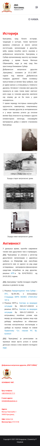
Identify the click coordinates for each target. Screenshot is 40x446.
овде (5, 348)
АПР (12, 273)
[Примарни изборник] (36, 7)
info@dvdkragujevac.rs (9, 401)
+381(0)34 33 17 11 (8, 393)
